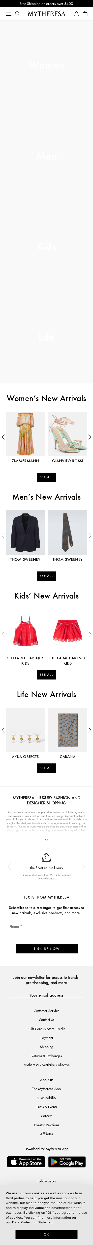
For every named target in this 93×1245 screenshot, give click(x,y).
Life (46, 338)
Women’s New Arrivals (46, 399)
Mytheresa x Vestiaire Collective (47, 1064)
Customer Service (46, 1010)
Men (46, 156)
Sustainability (46, 1097)
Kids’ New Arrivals (46, 596)
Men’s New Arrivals (46, 497)
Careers (46, 1115)
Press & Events (46, 1106)
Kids (47, 247)
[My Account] (76, 13)
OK (46, 1234)
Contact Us (46, 1019)
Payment (46, 1037)
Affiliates (46, 1133)
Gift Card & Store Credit (46, 1028)
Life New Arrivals (46, 695)
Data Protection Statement (33, 1222)
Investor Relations (46, 1124)
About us (46, 1079)
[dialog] (46, 1215)
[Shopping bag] (85, 13)
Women (46, 66)
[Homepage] (46, 13)
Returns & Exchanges (46, 1055)
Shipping (46, 1046)
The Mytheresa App (46, 1088)
